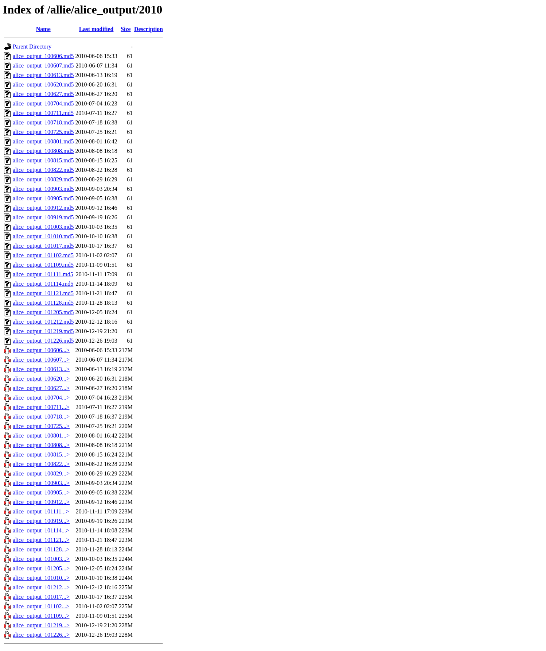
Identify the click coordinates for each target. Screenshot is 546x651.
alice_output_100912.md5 (43, 208)
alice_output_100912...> (41, 502)
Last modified (96, 29)
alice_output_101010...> (41, 578)
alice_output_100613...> (41, 369)
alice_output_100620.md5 (43, 84)
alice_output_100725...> (41, 426)
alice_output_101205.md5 (43, 312)
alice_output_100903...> (41, 483)
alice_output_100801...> (41, 435)
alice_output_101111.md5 (43, 274)
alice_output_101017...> (41, 597)
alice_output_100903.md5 (43, 189)
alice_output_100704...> (41, 397)
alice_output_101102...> (41, 606)
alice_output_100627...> (41, 388)
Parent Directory (32, 46)
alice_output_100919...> (41, 521)
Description (148, 29)
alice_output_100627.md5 (43, 94)
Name (43, 29)
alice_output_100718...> (41, 416)
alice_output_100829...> (41, 473)
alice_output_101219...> (41, 625)
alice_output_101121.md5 (43, 293)
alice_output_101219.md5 (43, 331)
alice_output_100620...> (41, 378)
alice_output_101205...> (41, 568)
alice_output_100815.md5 (43, 160)
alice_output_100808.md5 (43, 151)
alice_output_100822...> (41, 464)
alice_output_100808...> (41, 445)
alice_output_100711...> (41, 407)
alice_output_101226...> (41, 635)
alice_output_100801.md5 (43, 141)
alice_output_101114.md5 (43, 284)
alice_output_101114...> (41, 530)
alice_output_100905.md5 (43, 198)
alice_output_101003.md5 (43, 227)
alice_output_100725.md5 (43, 132)
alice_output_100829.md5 (43, 179)
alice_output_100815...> (41, 454)
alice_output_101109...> (41, 616)
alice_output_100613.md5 (43, 75)
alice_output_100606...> (41, 350)
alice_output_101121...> (41, 540)
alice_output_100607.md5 (43, 65)
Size (126, 29)
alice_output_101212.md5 (43, 322)
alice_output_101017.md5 (43, 246)
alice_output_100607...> (41, 360)
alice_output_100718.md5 (43, 122)
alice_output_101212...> (41, 587)
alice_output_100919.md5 (43, 217)
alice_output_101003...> (41, 559)
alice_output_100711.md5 (43, 113)
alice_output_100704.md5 (43, 103)
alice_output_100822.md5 (43, 170)
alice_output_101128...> (41, 549)
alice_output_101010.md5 (43, 236)
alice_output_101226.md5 (43, 341)
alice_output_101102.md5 (43, 255)
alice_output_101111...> (41, 511)
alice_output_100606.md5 (43, 56)
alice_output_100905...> (41, 492)
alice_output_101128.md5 (43, 303)
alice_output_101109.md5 (43, 265)
